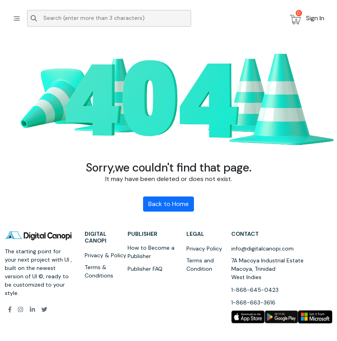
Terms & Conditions (99, 271)
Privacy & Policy (105, 255)
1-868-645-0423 (255, 289)
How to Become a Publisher (151, 252)
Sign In (315, 18)
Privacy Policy (204, 248)
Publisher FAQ (145, 268)
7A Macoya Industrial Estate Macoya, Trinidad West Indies (267, 269)
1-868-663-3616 (253, 302)
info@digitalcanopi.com (262, 248)
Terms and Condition (200, 264)
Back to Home (168, 204)
